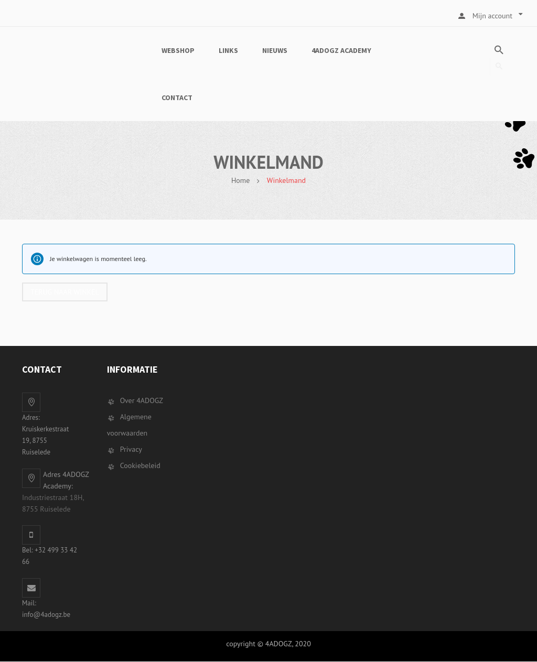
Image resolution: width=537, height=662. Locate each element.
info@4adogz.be (46, 615)
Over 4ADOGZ (141, 401)
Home (240, 180)
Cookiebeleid (140, 466)
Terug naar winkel (65, 292)
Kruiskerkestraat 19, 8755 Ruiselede (45, 441)
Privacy (131, 449)
